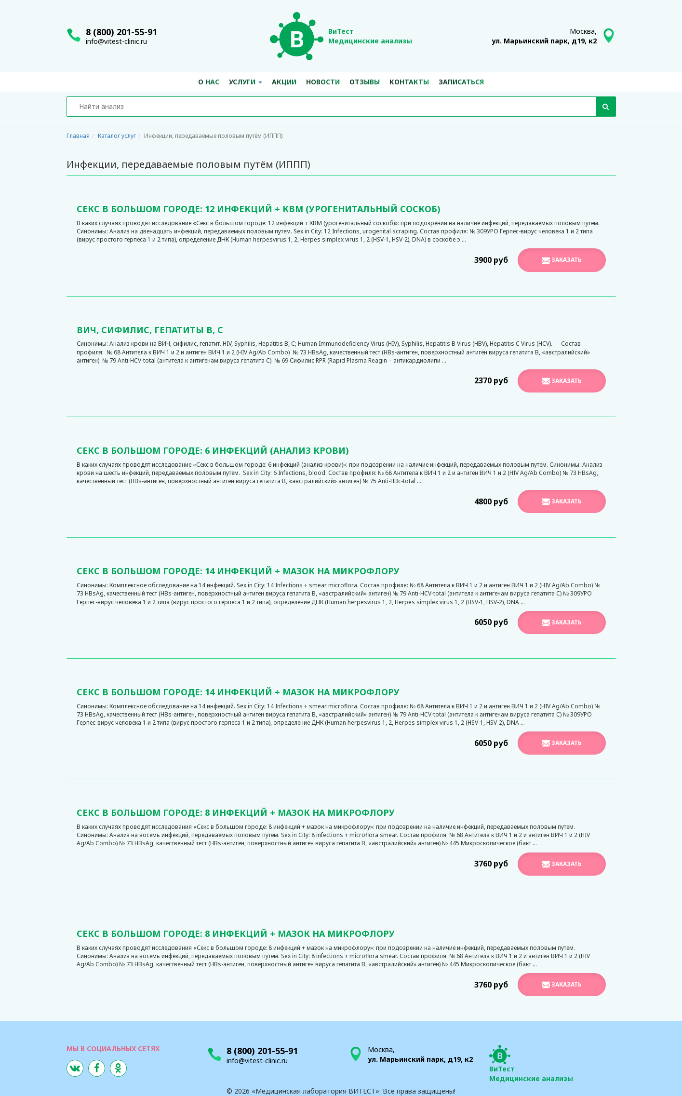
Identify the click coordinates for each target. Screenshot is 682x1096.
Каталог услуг (117, 136)
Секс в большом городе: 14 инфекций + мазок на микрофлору (238, 571)
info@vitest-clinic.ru (116, 41)
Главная (78, 136)
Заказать (562, 260)
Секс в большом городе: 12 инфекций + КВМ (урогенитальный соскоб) (259, 209)
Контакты (409, 81)
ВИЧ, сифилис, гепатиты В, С (150, 330)
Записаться (461, 81)
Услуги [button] (245, 81)
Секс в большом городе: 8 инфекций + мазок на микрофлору (236, 812)
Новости (323, 81)
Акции (284, 81)
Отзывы (364, 81)
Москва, (544, 36)
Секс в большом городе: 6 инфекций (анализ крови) (213, 450)
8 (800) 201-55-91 (121, 32)
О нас (208, 81)
